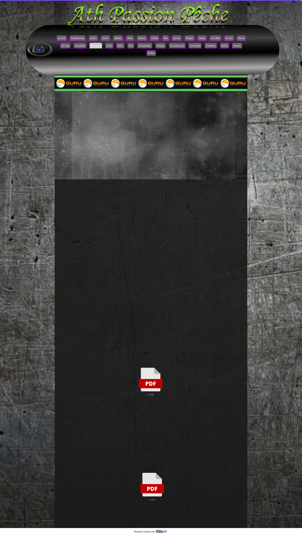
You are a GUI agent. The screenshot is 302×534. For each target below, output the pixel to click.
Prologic (160, 45)
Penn (130, 38)
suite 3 (105, 38)
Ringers (189, 38)
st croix (229, 38)
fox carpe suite (177, 45)
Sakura (141, 38)
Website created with (152, 531)
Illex (166, 38)
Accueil (61, 38)
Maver (241, 38)
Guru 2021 (96, 45)
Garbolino (211, 45)
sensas (176, 38)
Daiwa (151, 52)
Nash (109, 45)
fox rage (65, 45)
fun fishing (195, 45)
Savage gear (145, 45)
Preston (237, 45)
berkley (118, 38)
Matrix (224, 45)
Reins (120, 45)
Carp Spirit (80, 45)
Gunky (154, 38)
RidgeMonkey (77, 38)
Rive (131, 45)
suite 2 (93, 38)
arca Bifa (215, 38)
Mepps (202, 38)
